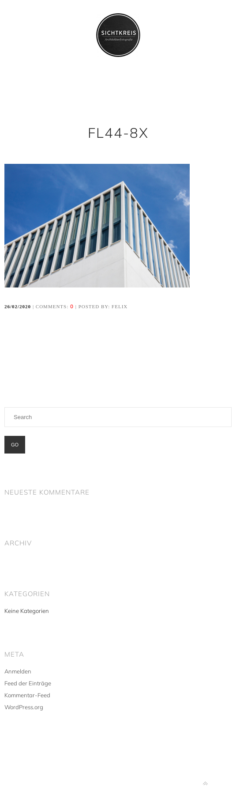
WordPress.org (23, 707)
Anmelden (17, 671)
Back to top (205, 783)
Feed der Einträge (27, 683)
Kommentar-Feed (27, 695)
